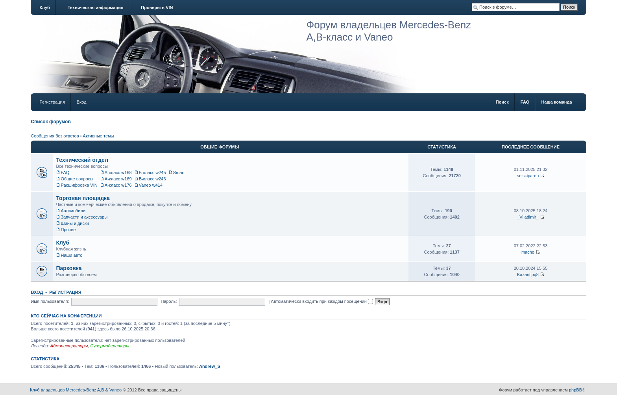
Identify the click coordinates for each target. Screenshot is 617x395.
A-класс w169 (118, 178)
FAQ (525, 102)
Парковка (68, 268)
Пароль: (169, 301)
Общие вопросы (77, 178)
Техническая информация (95, 7)
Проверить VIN (157, 7)
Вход (82, 102)
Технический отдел (82, 160)
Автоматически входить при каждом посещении (322, 301)
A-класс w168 (118, 172)
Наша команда (556, 102)
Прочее (68, 229)
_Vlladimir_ (527, 217)
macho (527, 252)
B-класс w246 (152, 178)
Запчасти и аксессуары (84, 217)
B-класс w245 (152, 172)
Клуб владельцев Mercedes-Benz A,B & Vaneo (76, 390)
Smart (179, 172)
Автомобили (73, 210)
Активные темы (98, 136)
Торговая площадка (82, 198)
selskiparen (528, 175)
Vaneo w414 (151, 185)
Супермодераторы (109, 345)
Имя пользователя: (50, 301)
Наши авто (71, 255)
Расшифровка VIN (79, 185)
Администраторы (69, 345)
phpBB (575, 390)
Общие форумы (219, 147)
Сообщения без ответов (55, 136)
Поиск (502, 102)
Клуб (44, 7)
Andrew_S (209, 366)
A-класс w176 (118, 185)
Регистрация (52, 102)
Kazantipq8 (528, 274)
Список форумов (50, 121)
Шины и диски (75, 223)
